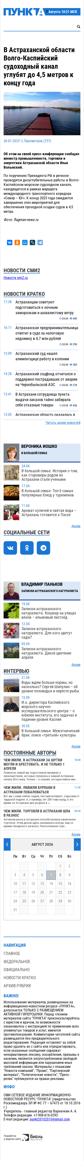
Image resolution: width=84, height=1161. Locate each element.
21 (51, 893)
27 (42, 901)
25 (24, 901)
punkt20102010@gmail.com (50, 1119)
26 (33, 901)
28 (51, 901)
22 (60, 893)
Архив (75, 526)
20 (42, 893)
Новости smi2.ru (16, 278)
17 (15, 893)
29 (60, 901)
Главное (12, 953)
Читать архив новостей (62, 423)
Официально (17, 969)
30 (69, 901)
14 (51, 884)
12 (33, 884)
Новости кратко (20, 977)
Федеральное (17, 961)
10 (15, 884)
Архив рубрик (17, 985)
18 (24, 893)
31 (15, 910)
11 (24, 884)
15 (60, 884)
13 (42, 884)
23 (69, 893)
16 (69, 884)
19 (33, 893)
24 (15, 901)
